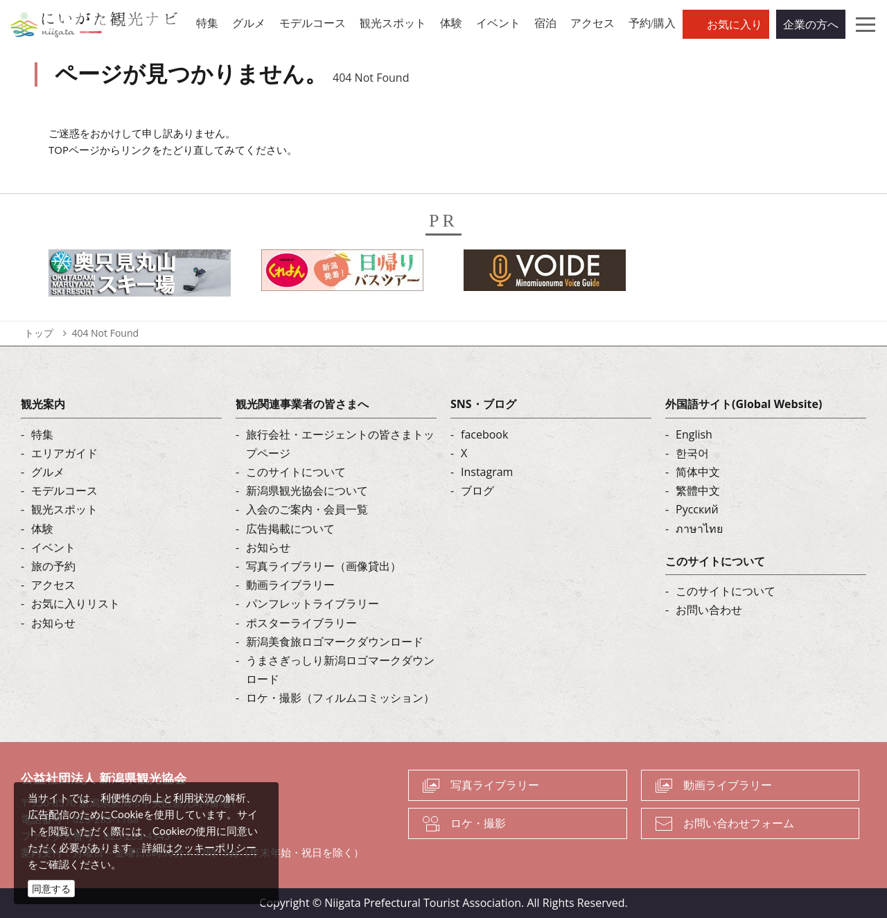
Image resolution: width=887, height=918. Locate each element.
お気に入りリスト (75, 603)
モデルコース (64, 490)
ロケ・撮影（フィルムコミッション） (340, 697)
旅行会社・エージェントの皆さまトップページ (340, 444)
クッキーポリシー (214, 847)
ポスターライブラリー (301, 622)
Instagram (487, 471)
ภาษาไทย (699, 528)
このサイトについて (296, 471)
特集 (42, 434)
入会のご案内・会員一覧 (307, 509)
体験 (42, 528)
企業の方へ (810, 24)
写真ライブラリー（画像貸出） (323, 566)
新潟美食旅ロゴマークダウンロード (334, 641)
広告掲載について (290, 528)
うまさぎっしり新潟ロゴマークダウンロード (340, 670)
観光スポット (64, 509)
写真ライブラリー (494, 785)
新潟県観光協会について (307, 490)
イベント (53, 547)
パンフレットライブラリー (312, 603)
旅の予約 (53, 566)
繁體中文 (698, 490)
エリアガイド (64, 453)
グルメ (47, 471)
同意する (51, 888)
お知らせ (53, 622)
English (694, 434)
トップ (38, 332)
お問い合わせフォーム (738, 823)
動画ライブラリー (290, 584)
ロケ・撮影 (478, 823)
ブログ (477, 490)
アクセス (53, 584)
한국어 (692, 453)
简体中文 (698, 471)
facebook (484, 434)
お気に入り (734, 24)
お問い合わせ (709, 609)
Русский (697, 509)
